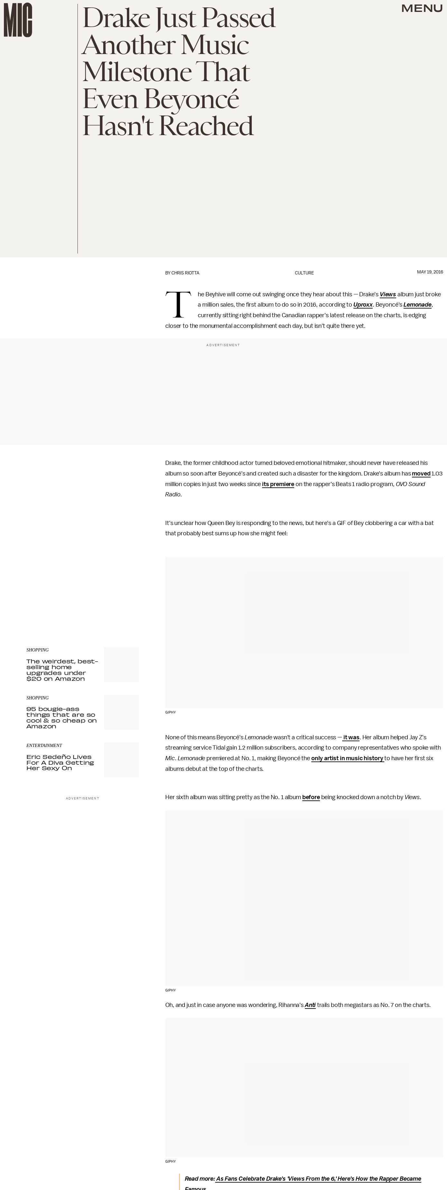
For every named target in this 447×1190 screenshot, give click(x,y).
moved (421, 473)
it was (351, 737)
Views (388, 294)
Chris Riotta (185, 273)
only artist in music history (347, 758)
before (311, 797)
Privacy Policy (39, 598)
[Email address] (82, 567)
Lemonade (418, 304)
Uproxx (363, 304)
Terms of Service (116, 594)
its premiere (278, 484)
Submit (123, 585)
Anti (310, 1005)
